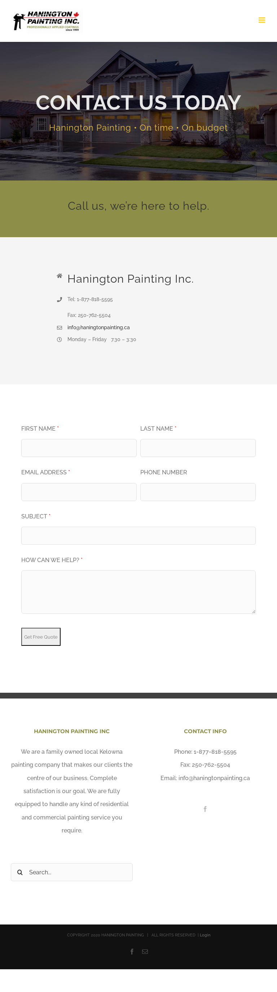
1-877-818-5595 (215, 751)
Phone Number (163, 472)
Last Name (158, 428)
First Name (40, 428)
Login (205, 935)
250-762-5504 (211, 764)
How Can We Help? (52, 560)
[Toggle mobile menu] (262, 20)
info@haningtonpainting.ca (98, 327)
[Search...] (72, 872)
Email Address (45, 472)
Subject (35, 516)
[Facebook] (205, 809)
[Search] (20, 872)
